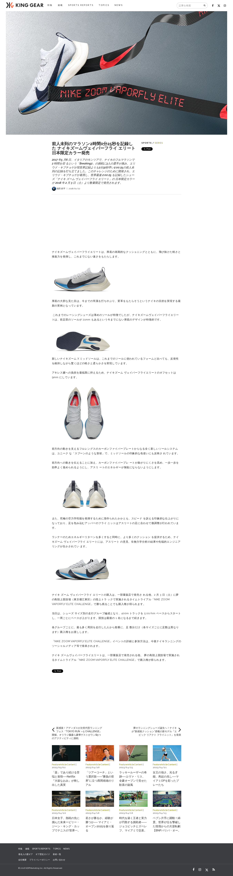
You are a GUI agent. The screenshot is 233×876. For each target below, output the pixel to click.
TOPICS (104, 5)
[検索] (205, 5)
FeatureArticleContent (63, 764)
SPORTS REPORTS (80, 5)
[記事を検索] (189, 5)
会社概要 (22, 860)
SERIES (159, 143)
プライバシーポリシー (39, 860)
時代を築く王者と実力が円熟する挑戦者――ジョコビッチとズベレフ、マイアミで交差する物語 (133, 826)
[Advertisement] (116, 218)
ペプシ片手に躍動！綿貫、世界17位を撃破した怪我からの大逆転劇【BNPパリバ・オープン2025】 (167, 826)
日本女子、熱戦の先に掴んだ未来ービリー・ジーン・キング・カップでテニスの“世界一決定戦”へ (66, 826)
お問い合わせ (59, 860)
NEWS (119, 5)
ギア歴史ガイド (43, 854)
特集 (50, 5)
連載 (60, 5)
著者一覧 (57, 854)
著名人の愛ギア (25, 854)
